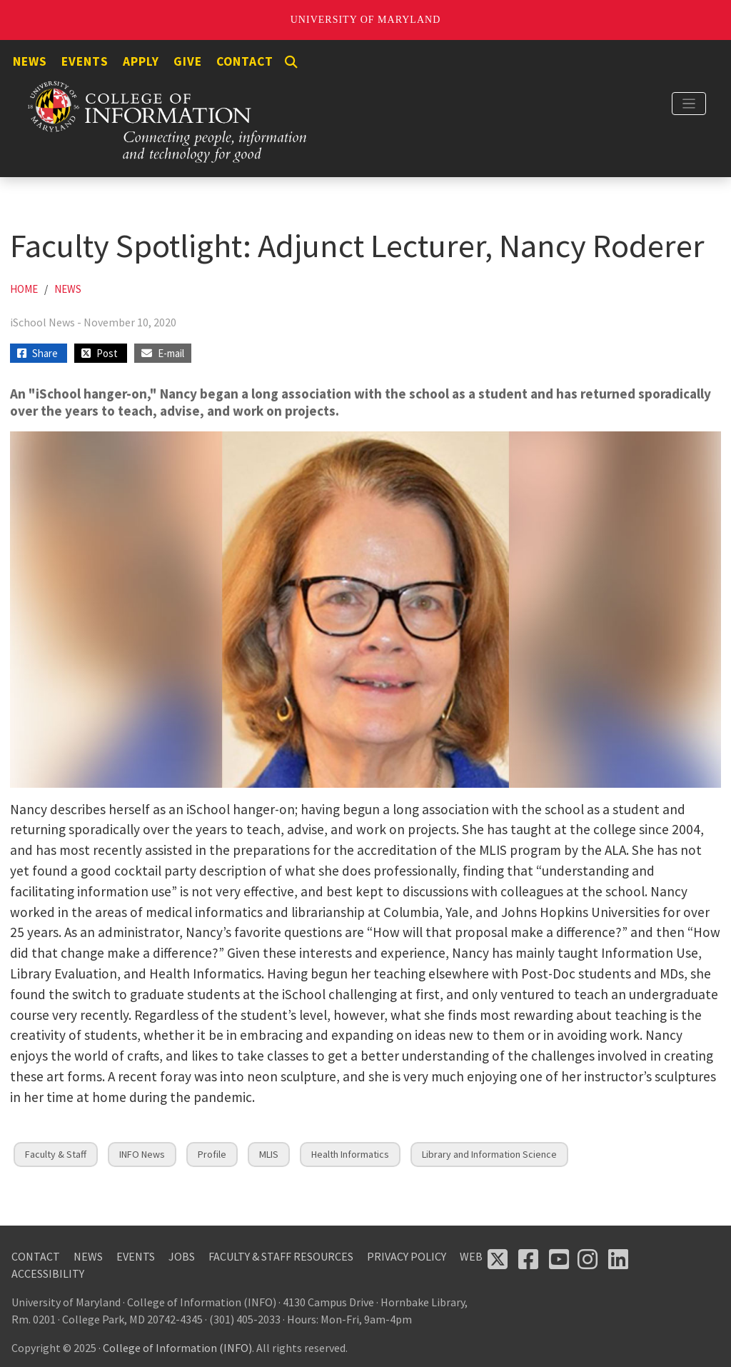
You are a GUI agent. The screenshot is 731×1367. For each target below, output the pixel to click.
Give (187, 61)
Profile (212, 1154)
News (30, 61)
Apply (141, 61)
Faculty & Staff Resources (280, 1256)
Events (85, 61)
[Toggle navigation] (689, 103)
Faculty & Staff (55, 1154)
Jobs (181, 1256)
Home (24, 289)
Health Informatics (350, 1154)
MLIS (268, 1154)
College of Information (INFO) (177, 1348)
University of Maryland (366, 19)
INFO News (142, 1154)
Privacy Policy (406, 1256)
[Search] (291, 62)
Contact (244, 61)
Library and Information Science (489, 1154)
